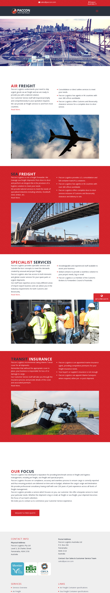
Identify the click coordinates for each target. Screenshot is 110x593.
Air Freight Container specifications (73, 587)
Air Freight (17, 591)
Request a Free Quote (25, 513)
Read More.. (16, 109)
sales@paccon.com (66, 561)
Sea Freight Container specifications (74, 591)
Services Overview (20, 587)
